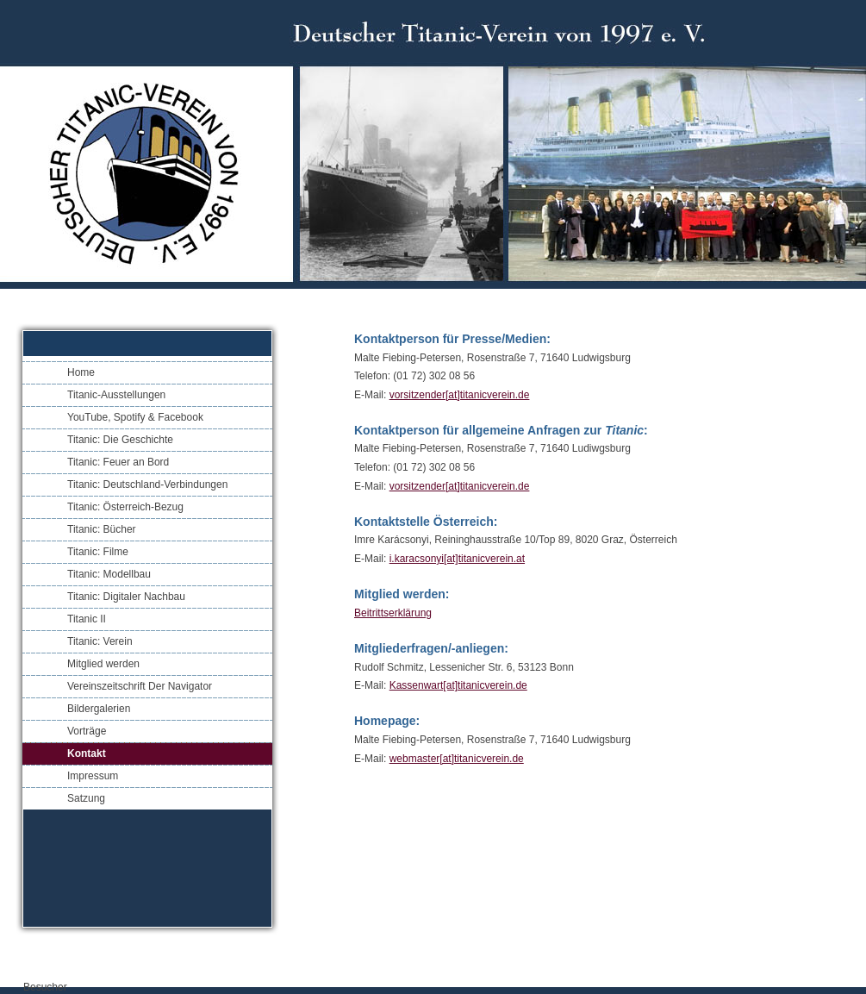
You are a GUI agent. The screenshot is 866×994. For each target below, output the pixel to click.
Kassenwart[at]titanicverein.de (458, 685)
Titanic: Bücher (101, 529)
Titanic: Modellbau (109, 574)
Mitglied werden (103, 664)
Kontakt (86, 753)
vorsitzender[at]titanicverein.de (459, 395)
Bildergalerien (98, 709)
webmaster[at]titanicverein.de (456, 759)
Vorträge (86, 731)
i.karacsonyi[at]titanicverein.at (457, 559)
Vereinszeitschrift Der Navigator (139, 686)
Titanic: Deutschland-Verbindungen (147, 484)
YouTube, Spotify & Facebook (135, 417)
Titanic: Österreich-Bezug (125, 507)
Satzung (86, 798)
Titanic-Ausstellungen (116, 395)
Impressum (92, 776)
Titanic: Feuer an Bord (118, 462)
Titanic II (86, 619)
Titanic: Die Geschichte (120, 440)
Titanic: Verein (100, 641)
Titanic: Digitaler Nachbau (126, 597)
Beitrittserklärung (393, 613)
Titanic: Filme (97, 552)
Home (81, 372)
